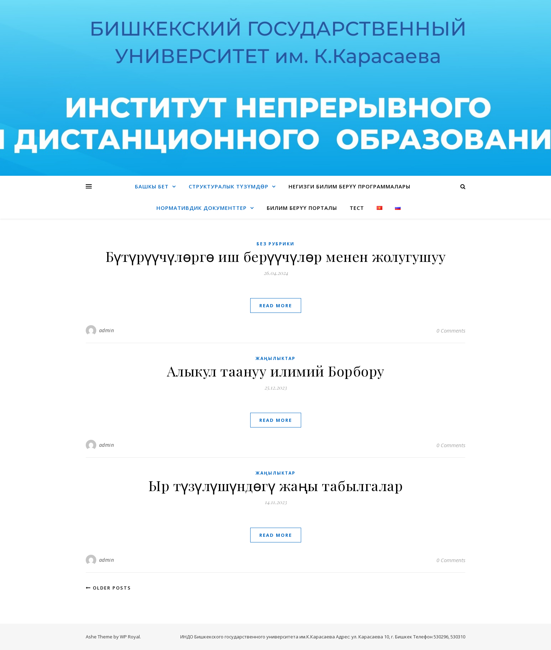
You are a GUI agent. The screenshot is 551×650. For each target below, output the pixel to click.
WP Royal (130, 636)
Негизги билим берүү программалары (349, 186)
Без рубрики (275, 244)
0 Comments (450, 330)
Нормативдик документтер (201, 207)
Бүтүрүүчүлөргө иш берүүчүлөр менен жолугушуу (275, 256)
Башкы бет (152, 186)
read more (275, 305)
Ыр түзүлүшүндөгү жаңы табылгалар (275, 485)
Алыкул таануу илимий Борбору (275, 370)
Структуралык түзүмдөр (228, 186)
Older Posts (108, 588)
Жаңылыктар (275, 358)
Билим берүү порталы (302, 207)
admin (106, 330)
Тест (357, 207)
